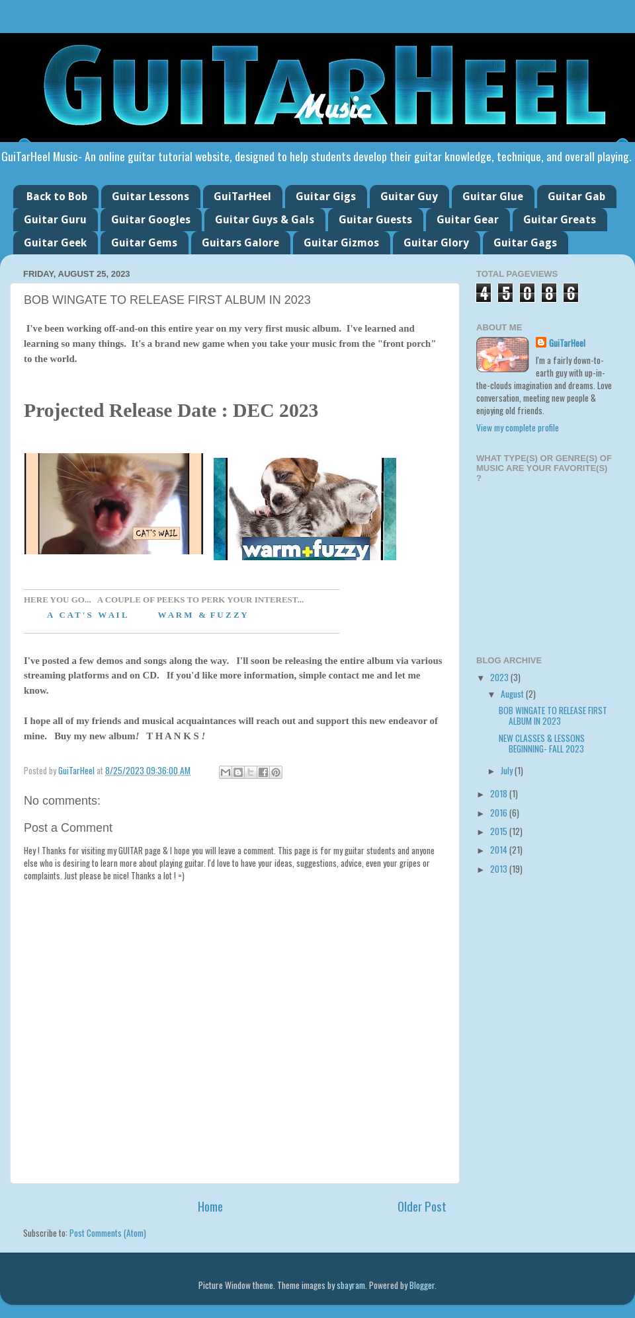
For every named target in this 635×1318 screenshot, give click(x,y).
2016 (499, 812)
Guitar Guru (55, 219)
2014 (499, 849)
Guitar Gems (144, 243)
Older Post (422, 1205)
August (513, 693)
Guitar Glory (436, 243)
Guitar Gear (468, 219)
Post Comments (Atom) (107, 1232)
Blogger (422, 1285)
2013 (499, 868)
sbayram (351, 1285)
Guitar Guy (409, 196)
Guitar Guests (375, 219)
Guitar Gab (576, 196)
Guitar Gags (525, 243)
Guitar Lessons (150, 196)
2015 (499, 831)
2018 (499, 793)
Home (210, 1205)
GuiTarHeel (242, 196)
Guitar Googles (150, 219)
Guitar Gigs (326, 196)
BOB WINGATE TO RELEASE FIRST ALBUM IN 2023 (553, 715)
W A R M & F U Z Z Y (202, 615)
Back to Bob (56, 196)
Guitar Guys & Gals (264, 219)
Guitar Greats (559, 219)
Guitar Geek (55, 243)
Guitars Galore (240, 243)
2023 (500, 677)
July (508, 770)
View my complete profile (517, 427)
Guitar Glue (492, 196)
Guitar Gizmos (341, 243)
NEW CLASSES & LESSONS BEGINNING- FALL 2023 (542, 743)
